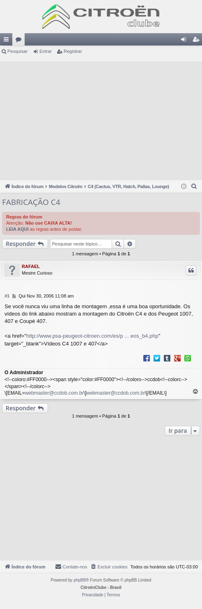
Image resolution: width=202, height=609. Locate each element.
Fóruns (20, 40)
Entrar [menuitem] (185, 40)
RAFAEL (31, 266)
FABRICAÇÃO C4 (31, 202)
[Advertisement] (101, 118)
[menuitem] (194, 186)
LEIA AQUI (17, 229)
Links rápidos (7, 40)
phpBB (79, 580)
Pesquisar (17, 51)
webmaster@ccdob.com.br (54, 393)
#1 (7, 295)
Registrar (73, 51)
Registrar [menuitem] (197, 40)
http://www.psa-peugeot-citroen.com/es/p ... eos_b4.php (92, 336)
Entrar (45, 51)
